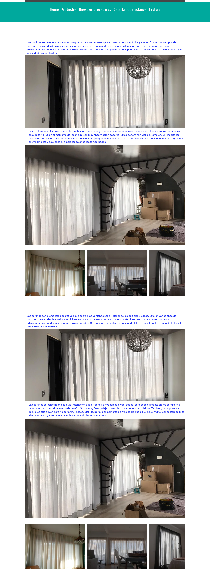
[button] (69, 9)
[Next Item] (180, 273)
